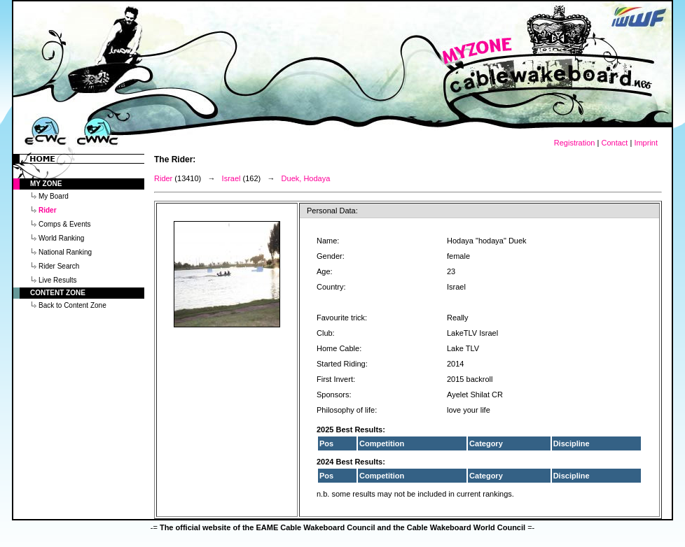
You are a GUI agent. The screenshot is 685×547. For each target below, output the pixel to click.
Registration (574, 142)
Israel (231, 178)
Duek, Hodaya (306, 178)
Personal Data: (332, 210)
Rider (163, 178)
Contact (614, 142)
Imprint (646, 142)
